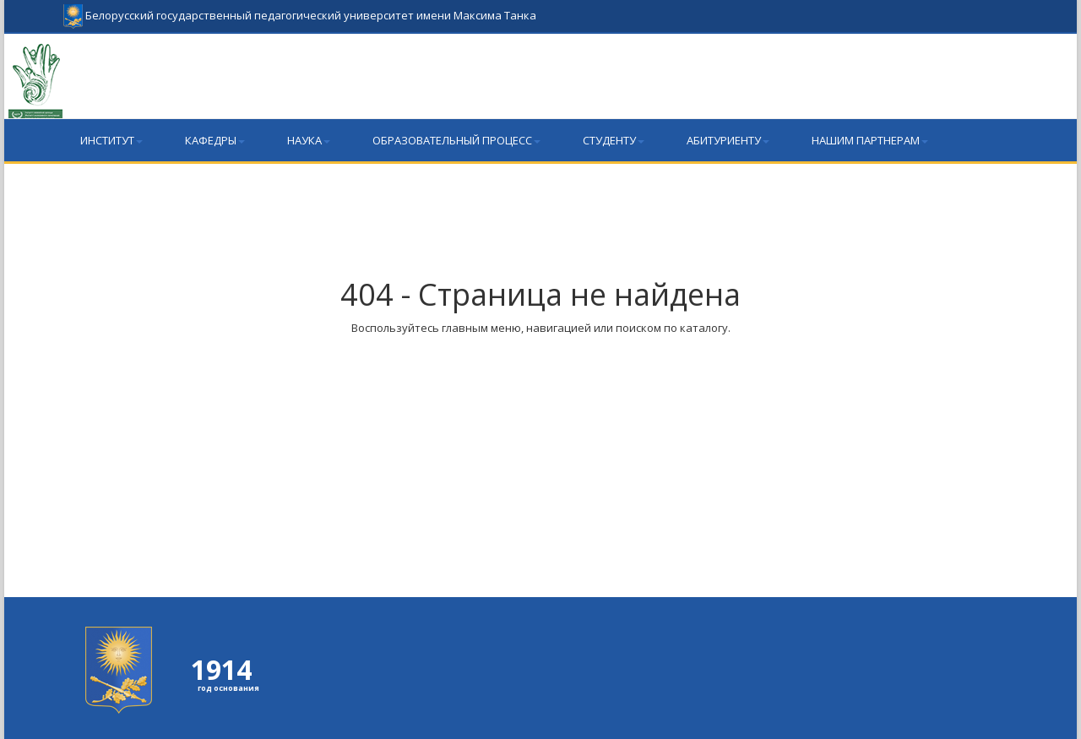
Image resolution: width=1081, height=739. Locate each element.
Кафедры (215, 140)
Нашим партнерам (870, 140)
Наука (308, 140)
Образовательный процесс (456, 140)
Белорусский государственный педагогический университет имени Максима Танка (299, 8)
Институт (111, 140)
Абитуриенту (728, 140)
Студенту (613, 140)
